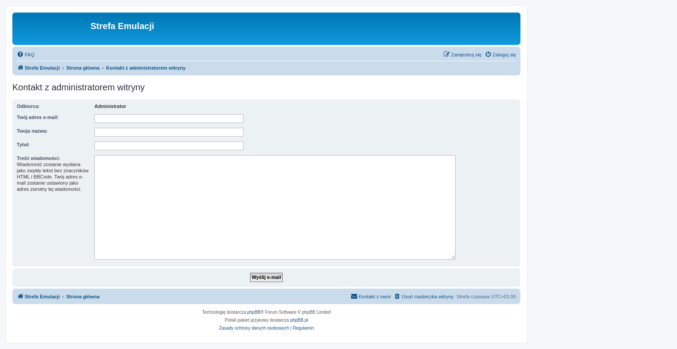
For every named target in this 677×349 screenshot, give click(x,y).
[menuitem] (25, 54)
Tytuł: (23, 144)
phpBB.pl (299, 320)
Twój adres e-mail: (38, 117)
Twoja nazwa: (32, 131)
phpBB (254, 312)
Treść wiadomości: (38, 158)
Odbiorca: (28, 106)
